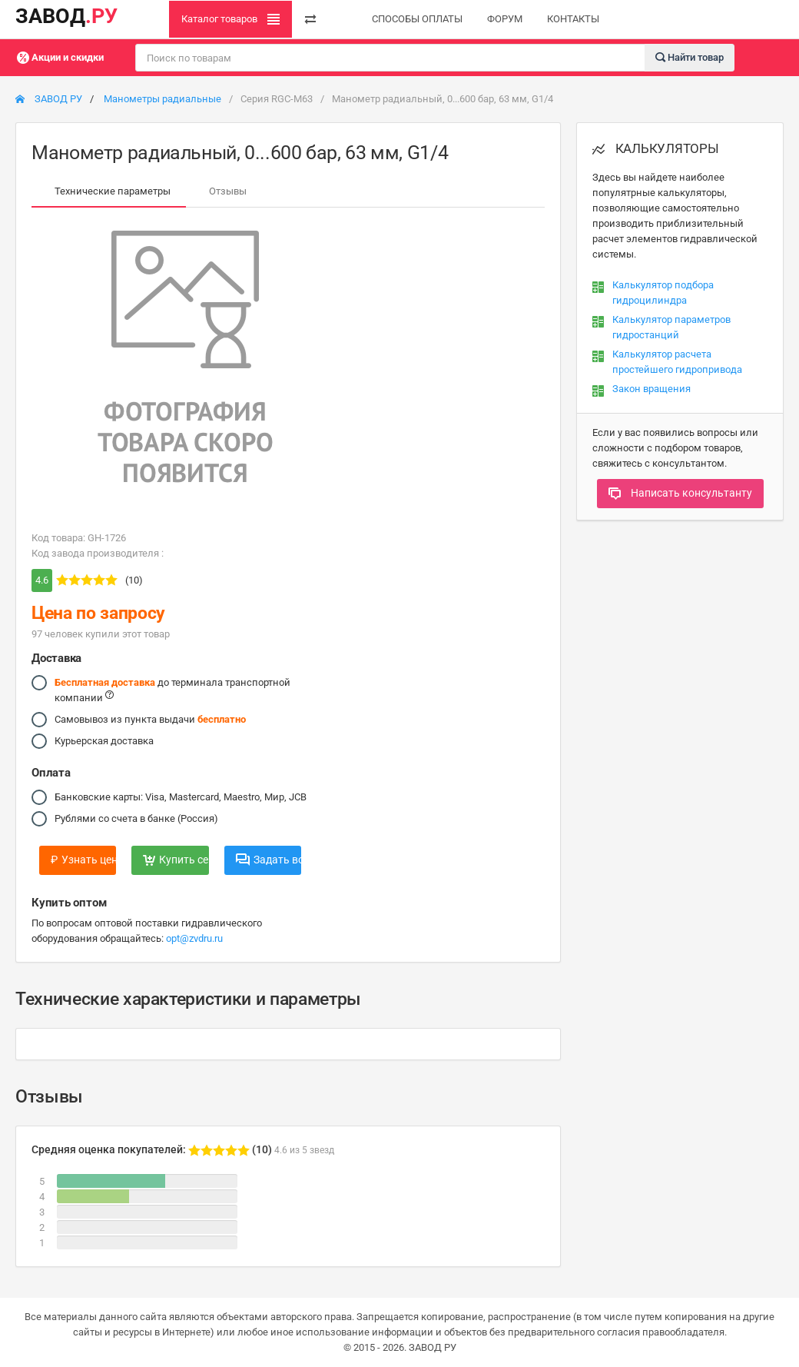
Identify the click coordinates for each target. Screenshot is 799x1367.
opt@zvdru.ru (194, 938)
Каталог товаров (230, 19)
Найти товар (689, 56)
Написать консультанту (680, 493)
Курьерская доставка (104, 741)
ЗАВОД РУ (48, 99)
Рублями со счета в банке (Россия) (136, 819)
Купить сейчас (175, 859)
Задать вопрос (268, 859)
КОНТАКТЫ (573, 19)
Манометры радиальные (162, 99)
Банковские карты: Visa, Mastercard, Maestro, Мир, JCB (181, 797)
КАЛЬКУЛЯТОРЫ (655, 148)
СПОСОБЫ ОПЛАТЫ (417, 19)
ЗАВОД (66, 16)
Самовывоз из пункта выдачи (150, 719)
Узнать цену (83, 859)
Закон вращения (651, 388)
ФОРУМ (504, 19)
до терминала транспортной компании (172, 689)
